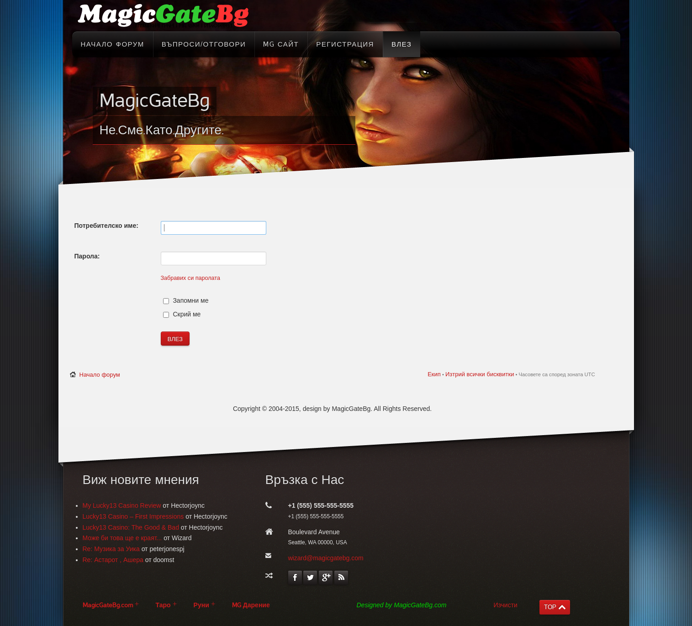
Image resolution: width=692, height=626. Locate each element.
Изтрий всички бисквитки (479, 374)
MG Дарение (251, 605)
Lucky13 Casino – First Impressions (133, 516)
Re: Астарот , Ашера (113, 559)
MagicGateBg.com (108, 605)
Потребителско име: (106, 225)
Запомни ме (186, 300)
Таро (163, 605)
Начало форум (99, 374)
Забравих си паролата (190, 278)
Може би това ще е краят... (122, 538)
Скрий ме (182, 314)
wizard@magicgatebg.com (326, 558)
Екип (434, 374)
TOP (550, 607)
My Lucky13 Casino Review (122, 505)
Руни (201, 605)
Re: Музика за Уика (111, 548)
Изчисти (506, 605)
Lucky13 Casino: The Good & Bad (131, 527)
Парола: (87, 256)
